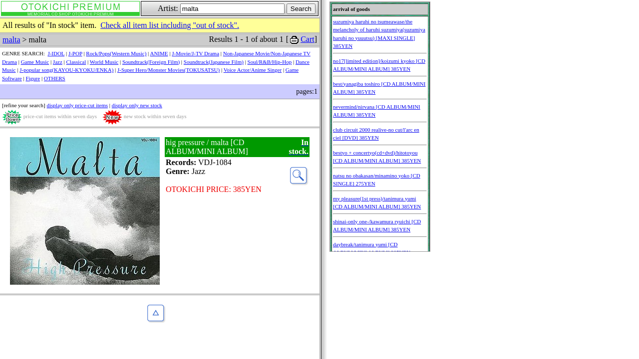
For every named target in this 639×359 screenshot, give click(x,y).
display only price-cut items (77, 105)
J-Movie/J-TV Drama (195, 53)
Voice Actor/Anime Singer (253, 70)
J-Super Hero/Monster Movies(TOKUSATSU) (168, 70)
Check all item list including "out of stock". (169, 25)
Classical (76, 62)
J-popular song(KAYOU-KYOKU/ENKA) (66, 70)
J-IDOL (55, 53)
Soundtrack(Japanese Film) (214, 62)
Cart (308, 39)
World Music (104, 62)
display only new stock (137, 105)
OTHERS (54, 78)
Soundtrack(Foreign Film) (151, 62)
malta (11, 39)
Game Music (35, 62)
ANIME (159, 53)
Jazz (57, 62)
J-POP (75, 53)
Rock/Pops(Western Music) (116, 53)
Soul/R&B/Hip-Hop (270, 62)
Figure (32, 78)
